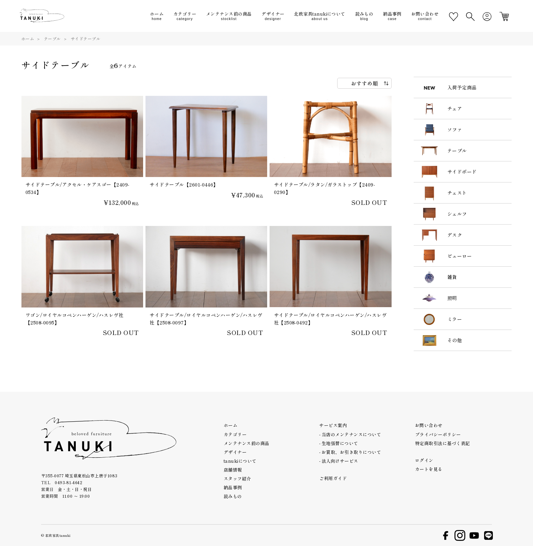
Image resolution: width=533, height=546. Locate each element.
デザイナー (235, 452)
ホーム (27, 38)
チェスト (457, 192)
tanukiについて (240, 461)
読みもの (233, 496)
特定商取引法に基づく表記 (442, 443)
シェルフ (457, 213)
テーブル (52, 38)
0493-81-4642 (68, 482)
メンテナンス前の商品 (247, 443)
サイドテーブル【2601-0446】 (184, 184)
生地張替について (340, 443)
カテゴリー (235, 434)
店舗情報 (233, 469)
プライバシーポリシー (438, 434)
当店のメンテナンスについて (351, 434)
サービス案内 (333, 425)
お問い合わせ (429, 425)
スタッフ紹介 (237, 478)
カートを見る (429, 469)
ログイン (424, 460)
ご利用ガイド (333, 478)
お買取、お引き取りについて (351, 452)
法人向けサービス (340, 461)
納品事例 (233, 487)
